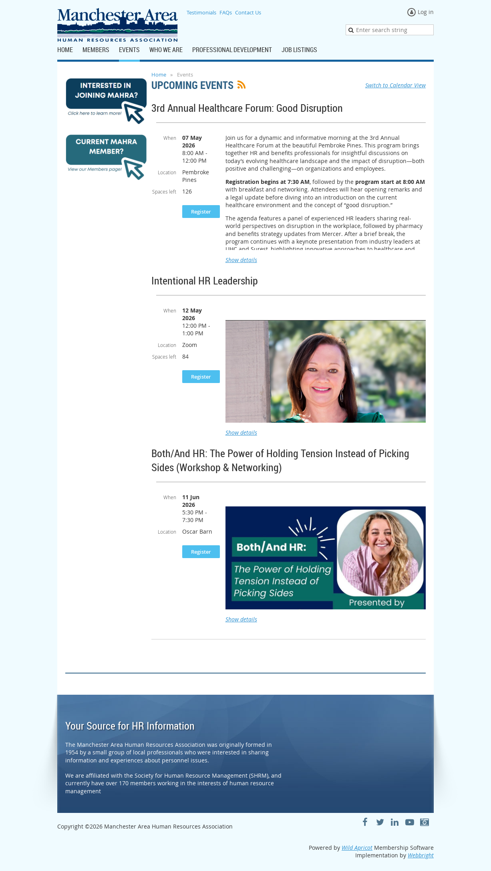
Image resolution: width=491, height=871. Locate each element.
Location (167, 172)
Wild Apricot (357, 847)
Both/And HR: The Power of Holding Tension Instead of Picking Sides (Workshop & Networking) (280, 460)
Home (158, 74)
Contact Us (248, 12)
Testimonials (201, 12)
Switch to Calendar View (395, 85)
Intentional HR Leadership (204, 281)
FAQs (225, 12)
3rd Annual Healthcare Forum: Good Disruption (247, 108)
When (169, 138)
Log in (426, 12)
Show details (241, 260)
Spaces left (164, 191)
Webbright (421, 855)
